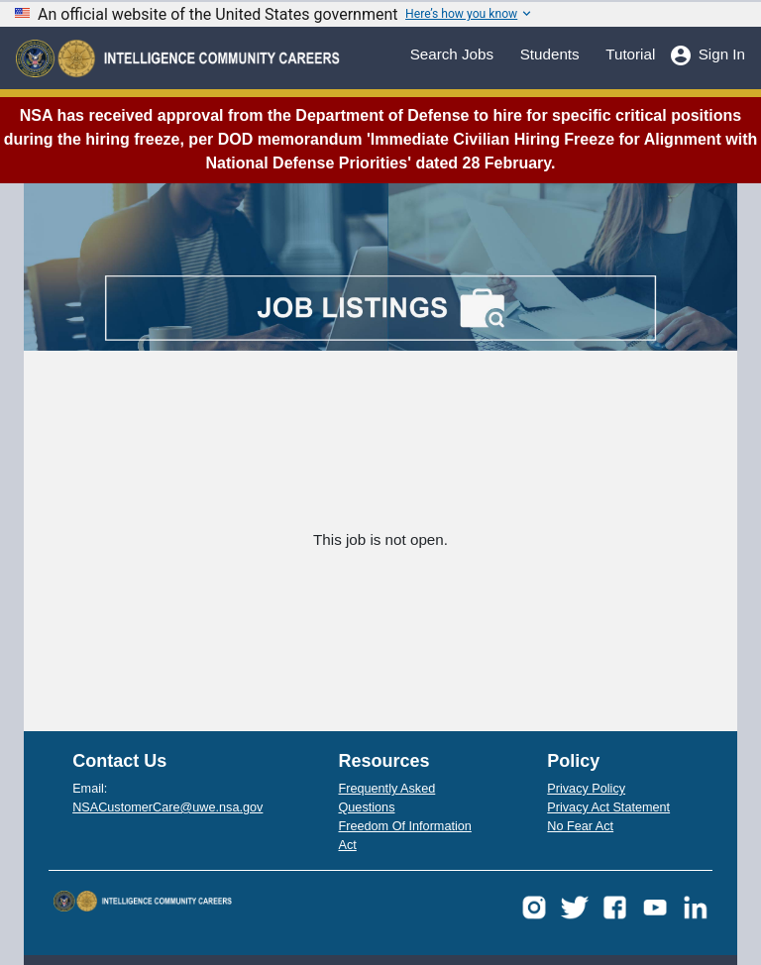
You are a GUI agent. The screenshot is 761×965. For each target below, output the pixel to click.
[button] (534, 906)
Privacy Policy (586, 789)
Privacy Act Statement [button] (608, 807)
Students (550, 53)
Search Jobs (451, 53)
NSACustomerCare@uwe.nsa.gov (167, 807)
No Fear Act (580, 826)
